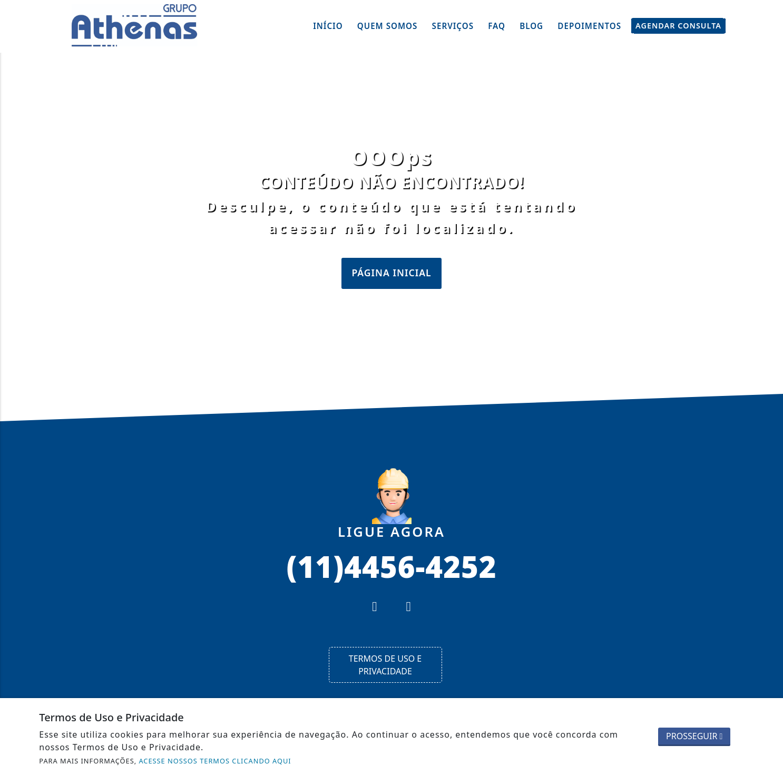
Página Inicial (391, 272)
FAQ (496, 26)
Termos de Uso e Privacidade (385, 665)
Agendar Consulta (678, 26)
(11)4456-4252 (391, 566)
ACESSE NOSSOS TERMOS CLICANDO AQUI (215, 761)
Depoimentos (589, 26)
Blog (531, 26)
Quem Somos (387, 26)
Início (328, 26)
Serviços (453, 26)
